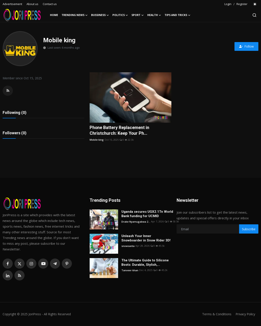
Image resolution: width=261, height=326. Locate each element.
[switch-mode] (255, 4)
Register (241, 4)
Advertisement (12, 4)
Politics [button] (120, 15)
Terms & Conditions (215, 314)
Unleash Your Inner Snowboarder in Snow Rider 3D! (145, 238)
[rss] (19, 276)
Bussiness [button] (100, 15)
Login (227, 4)
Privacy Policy (244, 314)
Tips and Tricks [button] (177, 15)
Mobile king (97, 139)
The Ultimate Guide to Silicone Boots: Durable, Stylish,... (145, 263)
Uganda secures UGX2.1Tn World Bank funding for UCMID (147, 214)
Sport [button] (137, 15)
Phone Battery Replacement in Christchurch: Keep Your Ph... (120, 130)
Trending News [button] (75, 15)
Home (54, 15)
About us (32, 4)
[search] (254, 15)
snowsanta (128, 246)
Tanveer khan (129, 270)
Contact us (50, 4)
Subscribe (249, 229)
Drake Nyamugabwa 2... (135, 221)
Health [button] (154, 15)
